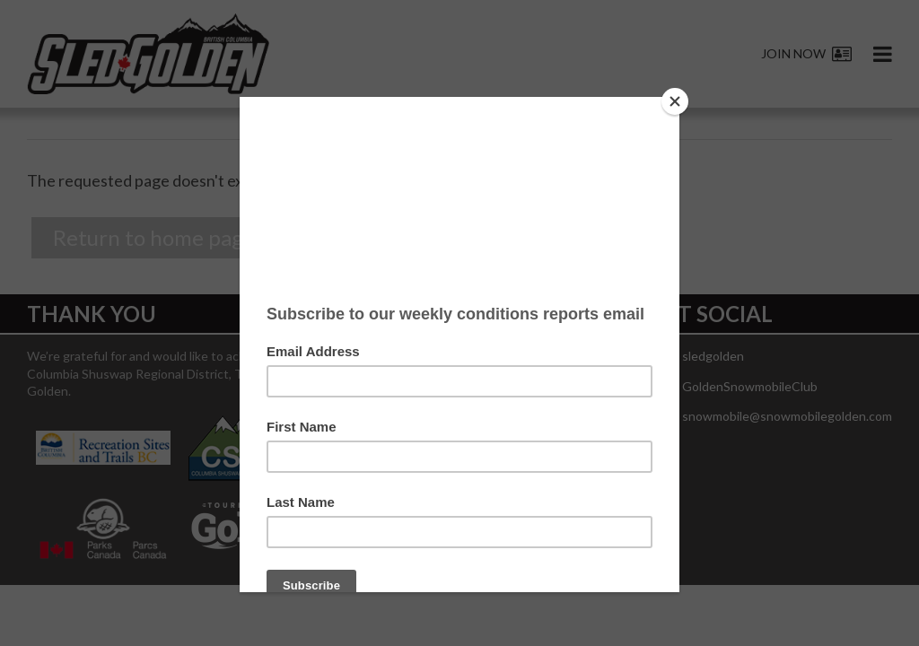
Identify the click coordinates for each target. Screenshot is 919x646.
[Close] (674, 101)
